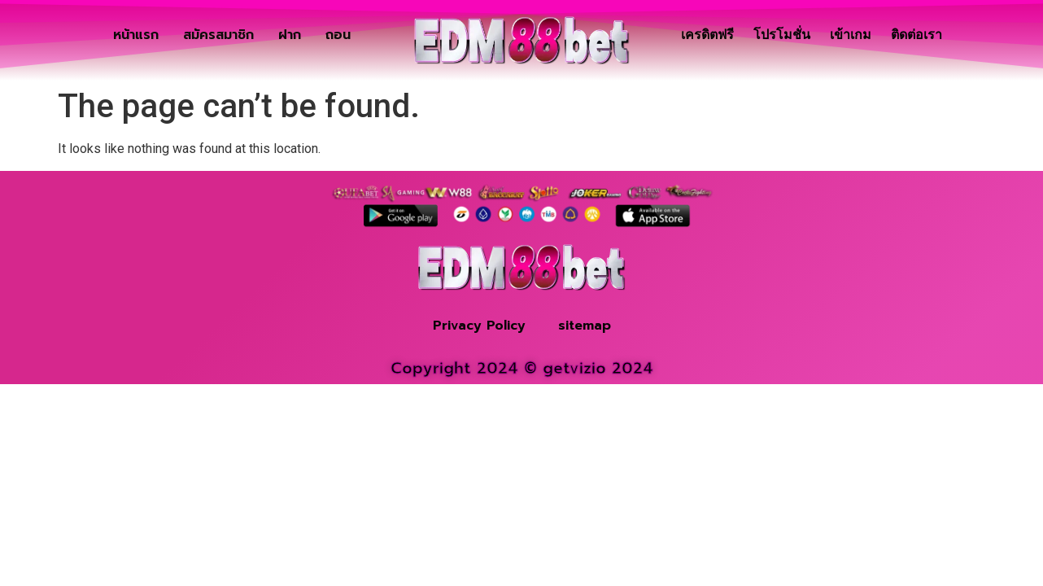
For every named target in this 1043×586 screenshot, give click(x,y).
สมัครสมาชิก (218, 35)
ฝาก (289, 35)
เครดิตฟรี (707, 34)
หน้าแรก (136, 35)
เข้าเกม (850, 34)
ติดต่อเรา (916, 34)
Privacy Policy (479, 325)
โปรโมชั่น (781, 34)
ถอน (338, 35)
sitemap (584, 325)
